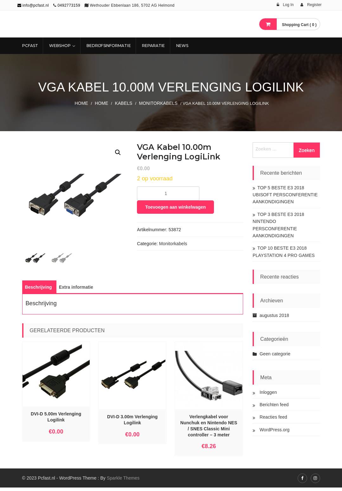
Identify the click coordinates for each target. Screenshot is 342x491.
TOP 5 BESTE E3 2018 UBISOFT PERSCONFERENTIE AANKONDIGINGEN (285, 195)
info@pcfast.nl (33, 5)
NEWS (182, 45)
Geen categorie (275, 353)
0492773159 (68, 5)
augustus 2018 (274, 315)
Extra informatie (76, 290)
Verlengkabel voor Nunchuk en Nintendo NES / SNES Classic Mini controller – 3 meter (208, 429)
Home (81, 103)
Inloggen (268, 392)
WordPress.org (274, 429)
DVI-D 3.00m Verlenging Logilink (132, 423)
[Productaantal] (168, 193)
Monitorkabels (158, 103)
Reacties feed (273, 417)
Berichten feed (274, 404)
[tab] (38, 290)
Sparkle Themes (123, 481)
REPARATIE (153, 45)
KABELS (123, 103)
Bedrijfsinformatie (109, 45)
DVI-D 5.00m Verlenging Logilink (56, 420)
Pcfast (30, 45)
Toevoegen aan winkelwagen (175, 207)
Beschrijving (38, 290)
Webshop (60, 45)
